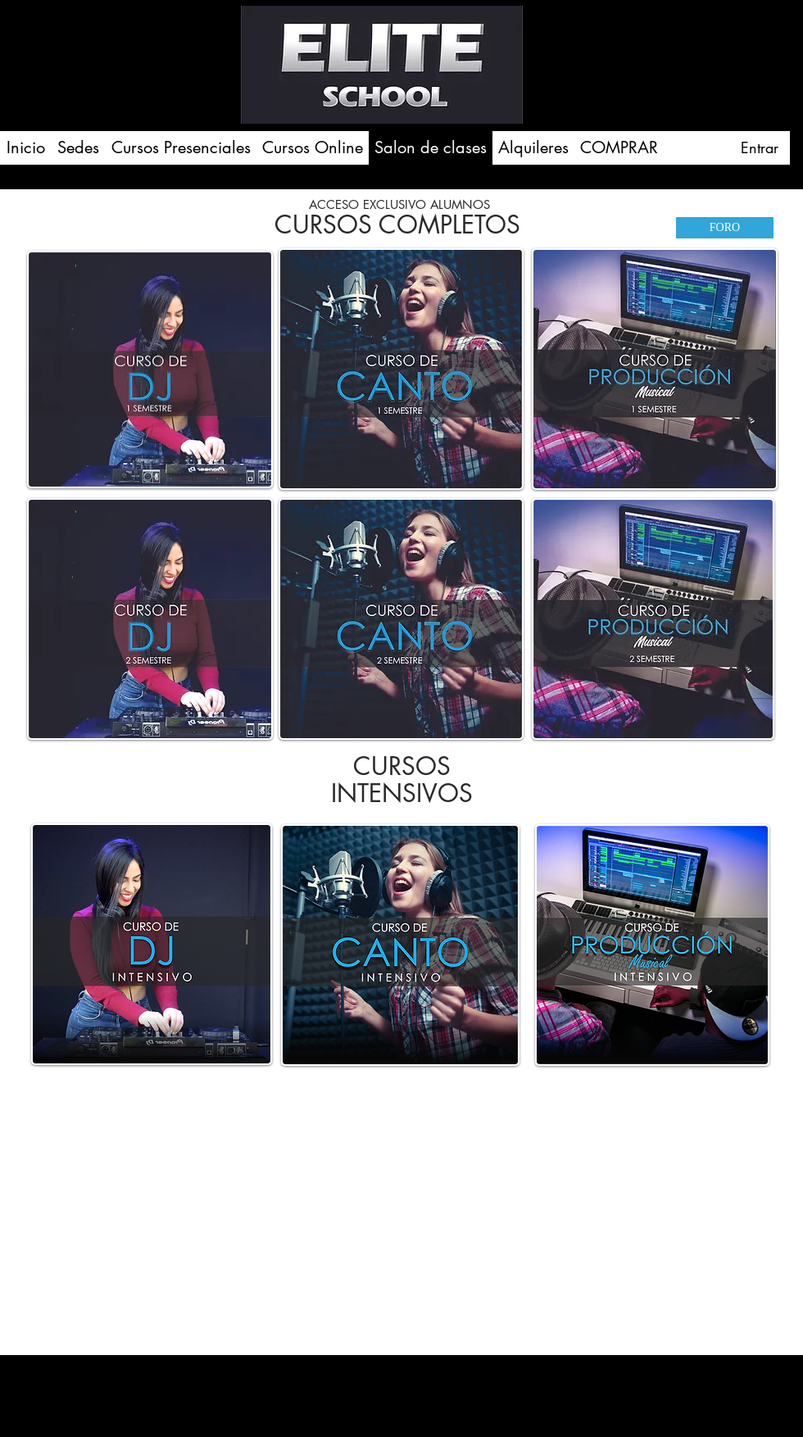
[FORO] (725, 227)
